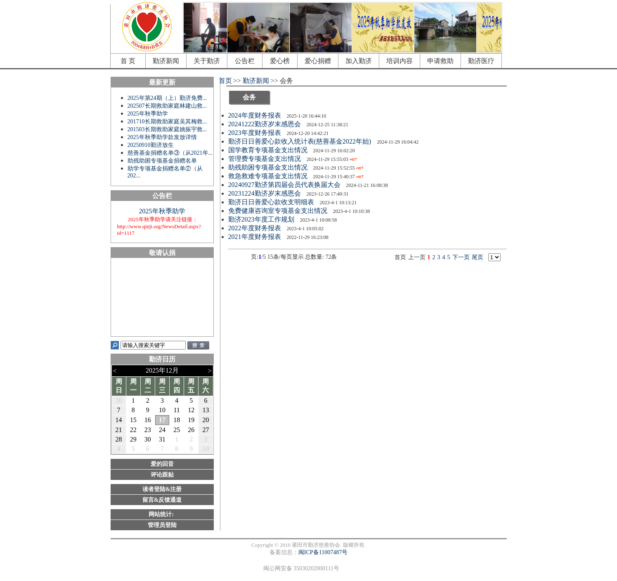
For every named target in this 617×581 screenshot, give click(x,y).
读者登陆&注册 (162, 489)
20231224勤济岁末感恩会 (265, 193)
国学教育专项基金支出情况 (268, 150)
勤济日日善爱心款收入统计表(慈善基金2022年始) (300, 141)
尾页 (477, 257)
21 (119, 429)
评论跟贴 (162, 475)
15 (133, 419)
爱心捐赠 (318, 60)
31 (162, 439)
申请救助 (440, 60)
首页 (225, 80)
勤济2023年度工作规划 (262, 219)
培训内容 (399, 60)
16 (147, 419)
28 (119, 439)
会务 (249, 97)
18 (176, 419)
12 (191, 409)
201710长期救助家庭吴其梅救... (167, 121)
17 (162, 419)
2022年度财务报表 (255, 227)
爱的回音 (162, 464)
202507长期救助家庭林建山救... (167, 106)
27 (205, 429)
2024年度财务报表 (255, 115)
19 (191, 419)
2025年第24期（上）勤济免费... (167, 98)
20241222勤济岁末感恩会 (265, 124)
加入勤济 (358, 60)
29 (133, 439)
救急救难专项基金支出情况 (268, 175)
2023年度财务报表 (255, 132)
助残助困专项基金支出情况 (268, 167)
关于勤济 (207, 60)
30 (119, 400)
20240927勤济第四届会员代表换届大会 (285, 184)
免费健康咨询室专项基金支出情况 (278, 210)
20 (205, 419)
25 (176, 429)
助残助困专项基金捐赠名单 (162, 161)
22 (133, 429)
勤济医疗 (481, 60)
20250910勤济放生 (151, 145)
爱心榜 (280, 60)
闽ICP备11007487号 (323, 552)
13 (205, 409)
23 (147, 429)
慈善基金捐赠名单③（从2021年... (170, 153)
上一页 (417, 257)
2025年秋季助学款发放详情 (162, 137)
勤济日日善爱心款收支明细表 (272, 201)
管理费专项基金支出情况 (265, 158)
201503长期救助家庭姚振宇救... (167, 129)
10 (162, 409)
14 (119, 419)
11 (176, 409)
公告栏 (245, 60)
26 (191, 429)
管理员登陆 (162, 525)
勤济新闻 (166, 60)
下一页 (461, 257)
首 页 (128, 60)
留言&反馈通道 (162, 500)
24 (162, 429)
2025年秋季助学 (148, 114)
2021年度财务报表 (255, 236)
